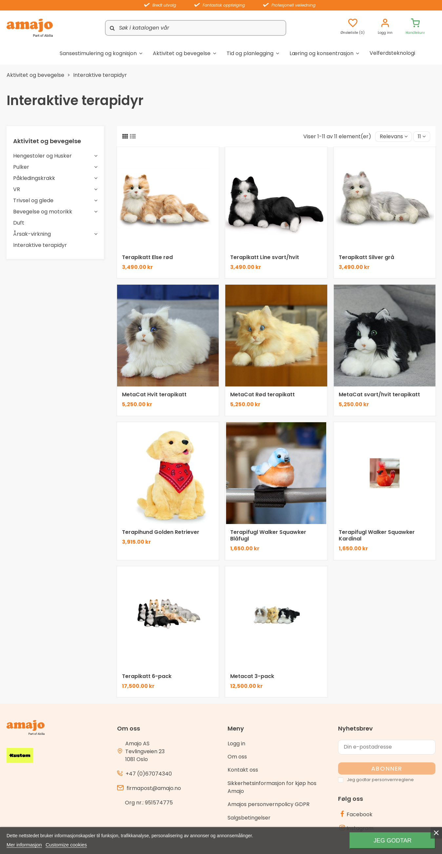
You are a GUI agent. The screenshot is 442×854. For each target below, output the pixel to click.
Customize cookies (66, 844)
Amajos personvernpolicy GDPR (269, 804)
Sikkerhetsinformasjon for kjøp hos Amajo (272, 787)
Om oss (237, 756)
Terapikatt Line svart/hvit (264, 257)
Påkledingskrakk (34, 178)
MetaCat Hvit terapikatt (154, 394)
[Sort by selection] (393, 136)
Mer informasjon (24, 844)
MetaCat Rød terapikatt (262, 394)
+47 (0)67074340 (149, 773)
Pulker (21, 167)
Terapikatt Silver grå (366, 257)
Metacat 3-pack (252, 676)
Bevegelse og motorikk (42, 211)
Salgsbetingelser (249, 817)
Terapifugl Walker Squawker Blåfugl (268, 535)
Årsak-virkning (32, 234)
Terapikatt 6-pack (146, 676)
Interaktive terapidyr (40, 245)
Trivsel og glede (33, 200)
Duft (18, 223)
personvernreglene (393, 779)
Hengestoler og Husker (42, 156)
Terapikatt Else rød (147, 257)
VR (16, 189)
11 (422, 136)
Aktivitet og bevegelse (47, 141)
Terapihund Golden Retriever (160, 532)
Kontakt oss (243, 770)
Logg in (236, 743)
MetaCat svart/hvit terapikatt (379, 394)
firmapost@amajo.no (154, 788)
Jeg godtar (392, 840)
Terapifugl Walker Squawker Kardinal (377, 535)
